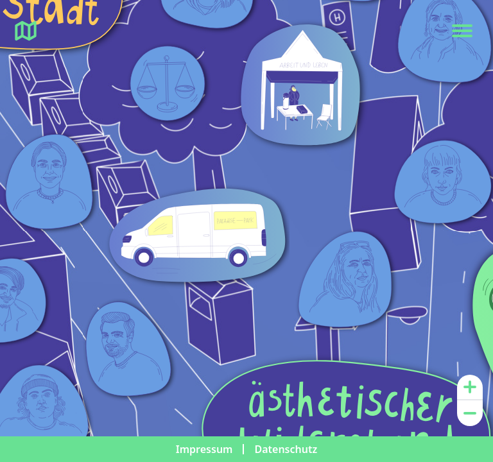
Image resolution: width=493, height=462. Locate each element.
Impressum (204, 449)
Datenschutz (285, 449)
